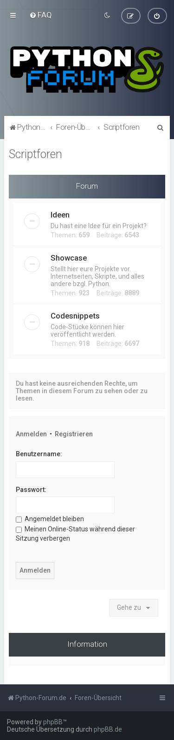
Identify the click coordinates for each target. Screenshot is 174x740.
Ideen (60, 214)
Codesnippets (75, 315)
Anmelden (31, 433)
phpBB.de (108, 729)
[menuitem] (40, 15)
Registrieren (74, 433)
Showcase (69, 257)
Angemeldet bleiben (50, 518)
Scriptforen (35, 153)
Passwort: (31, 489)
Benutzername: (39, 454)
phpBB (53, 722)
